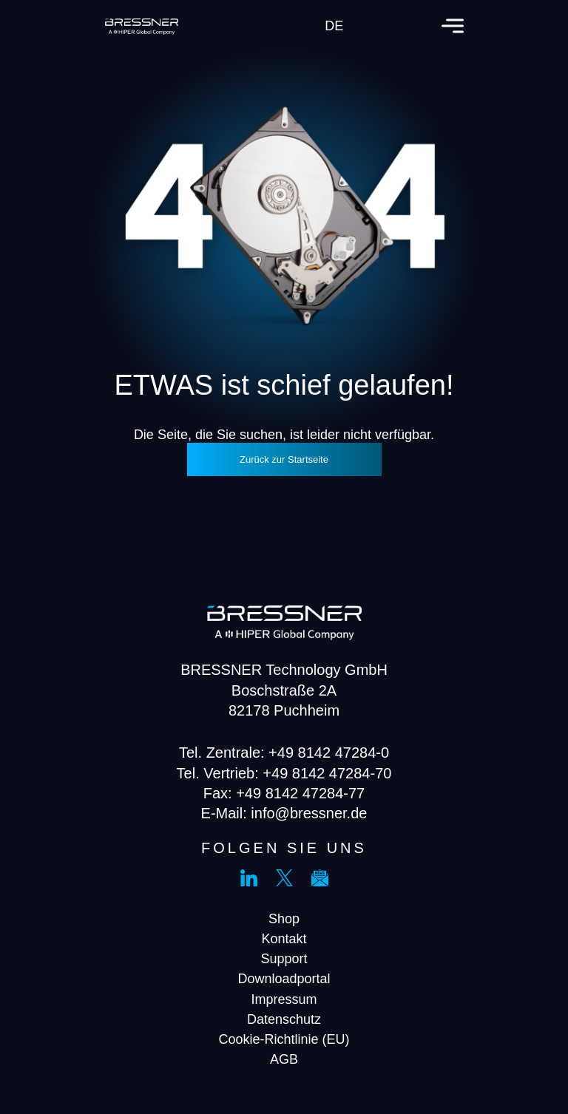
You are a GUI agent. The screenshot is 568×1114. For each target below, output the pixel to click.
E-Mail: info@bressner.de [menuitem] (284, 813)
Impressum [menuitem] (284, 999)
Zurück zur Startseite (284, 459)
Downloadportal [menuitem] (283, 978)
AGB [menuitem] (284, 1059)
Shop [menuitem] (284, 918)
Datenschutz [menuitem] (284, 1019)
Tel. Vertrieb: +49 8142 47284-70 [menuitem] (284, 773)
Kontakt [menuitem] (283, 938)
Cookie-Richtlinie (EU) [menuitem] (283, 1039)
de (334, 25)
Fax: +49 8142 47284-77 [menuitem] (284, 793)
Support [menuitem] (283, 958)
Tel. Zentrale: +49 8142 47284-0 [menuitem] (284, 752)
